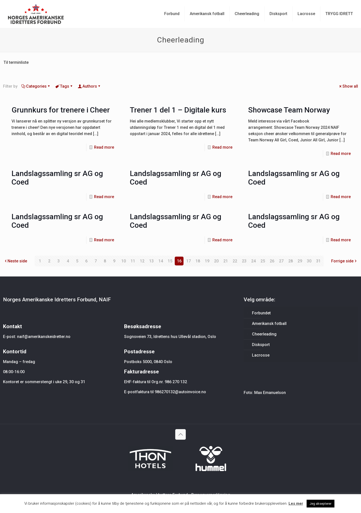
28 (290, 261)
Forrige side (344, 261)
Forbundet (261, 313)
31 (318, 261)
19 (207, 261)
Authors (89, 86)
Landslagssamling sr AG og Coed (57, 177)
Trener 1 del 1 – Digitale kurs (178, 109)
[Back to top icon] (180, 434)
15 (170, 261)
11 (133, 261)
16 (179, 261)
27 (281, 261)
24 (253, 261)
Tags (64, 86)
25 (262, 261)
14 (160, 261)
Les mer (296, 503)
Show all (348, 86)
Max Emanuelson (270, 392)
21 (225, 261)
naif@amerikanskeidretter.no (43, 336)
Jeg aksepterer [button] (320, 503)
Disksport (261, 344)
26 (272, 261)
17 (188, 261)
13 (151, 261)
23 (244, 261)
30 (309, 261)
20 (216, 261)
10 (123, 261)
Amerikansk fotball (269, 323)
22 (235, 261)
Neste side (15, 261)
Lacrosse (260, 355)
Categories (36, 86)
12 (142, 261)
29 (300, 261)
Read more (104, 147)
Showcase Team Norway (289, 109)
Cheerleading (264, 334)
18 (198, 261)
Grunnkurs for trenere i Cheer (61, 109)
